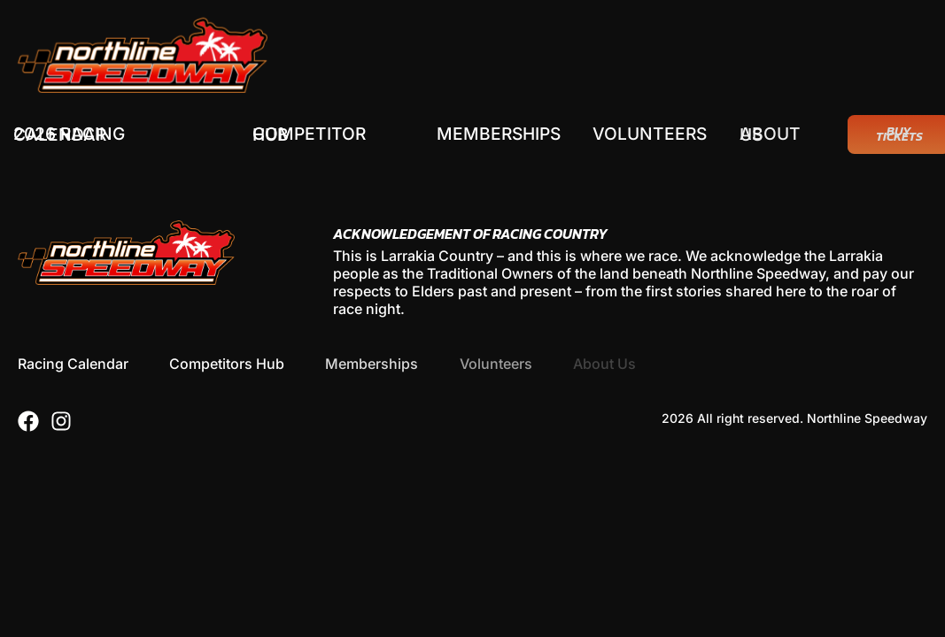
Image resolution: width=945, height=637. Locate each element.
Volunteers (652, 134)
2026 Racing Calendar (69, 134)
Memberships (500, 134)
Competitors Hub (226, 363)
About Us (774, 134)
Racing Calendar (73, 363)
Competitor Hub (309, 134)
